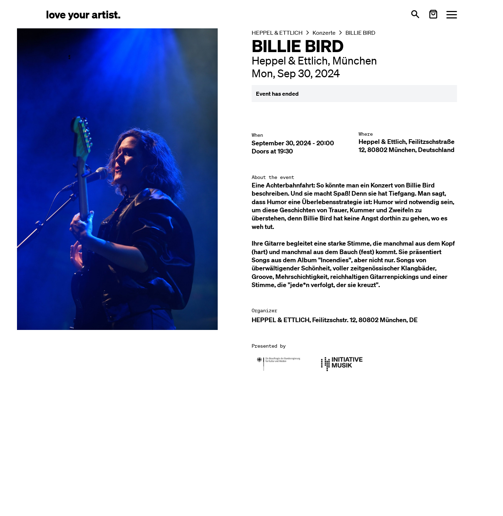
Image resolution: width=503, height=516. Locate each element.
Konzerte (324, 32)
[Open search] (415, 14)
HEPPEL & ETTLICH (277, 32)
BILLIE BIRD (360, 32)
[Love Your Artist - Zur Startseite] (83, 14)
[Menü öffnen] (451, 14)
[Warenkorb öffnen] (433, 14)
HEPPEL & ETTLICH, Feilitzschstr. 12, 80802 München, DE (335, 320)
